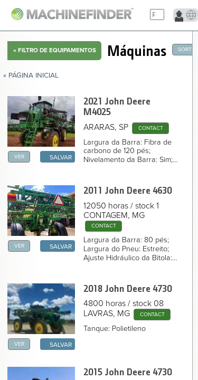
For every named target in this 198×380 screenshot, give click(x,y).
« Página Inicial (31, 75)
